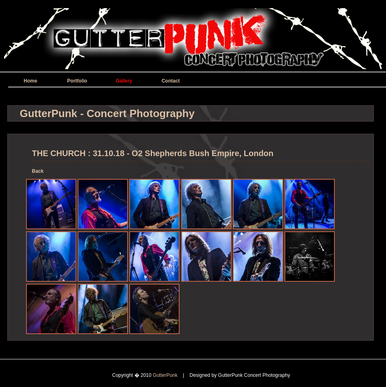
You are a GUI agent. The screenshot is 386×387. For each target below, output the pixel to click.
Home (30, 81)
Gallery (124, 81)
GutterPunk (166, 375)
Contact (171, 81)
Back (38, 171)
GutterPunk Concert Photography (254, 375)
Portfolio (77, 81)
